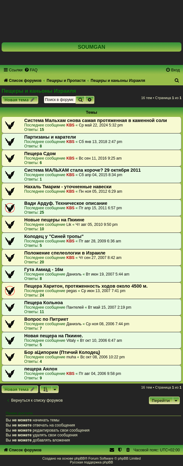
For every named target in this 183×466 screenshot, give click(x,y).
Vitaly (71, 340)
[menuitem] (31, 70)
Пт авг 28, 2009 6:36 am (100, 241)
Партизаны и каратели (50, 137)
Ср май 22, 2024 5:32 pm (101, 125)
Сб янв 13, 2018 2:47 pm (100, 142)
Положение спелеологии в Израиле (65, 252)
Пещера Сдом (40, 153)
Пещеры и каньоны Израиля (39, 91)
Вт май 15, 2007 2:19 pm (109, 307)
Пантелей (75, 307)
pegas (71, 291)
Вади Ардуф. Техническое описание (65, 203)
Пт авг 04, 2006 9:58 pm (100, 373)
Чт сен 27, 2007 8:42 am (100, 257)
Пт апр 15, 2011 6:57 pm (100, 208)
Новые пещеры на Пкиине (54, 219)
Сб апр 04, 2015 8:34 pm (100, 175)
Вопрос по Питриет (46, 319)
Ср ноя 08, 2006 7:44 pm (107, 324)
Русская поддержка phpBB (91, 462)
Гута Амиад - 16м (43, 269)
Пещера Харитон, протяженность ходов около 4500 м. (86, 286)
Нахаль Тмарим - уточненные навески (68, 186)
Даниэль (74, 274)
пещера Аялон (40, 368)
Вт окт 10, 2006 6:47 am (101, 340)
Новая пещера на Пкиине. (53, 335)
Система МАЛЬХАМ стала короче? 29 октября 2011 (82, 170)
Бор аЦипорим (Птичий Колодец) (62, 352)
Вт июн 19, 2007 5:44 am (107, 274)
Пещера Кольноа (43, 302)
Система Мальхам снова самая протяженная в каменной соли (95, 120)
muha (71, 357)
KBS (70, 125)
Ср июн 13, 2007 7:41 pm (103, 291)
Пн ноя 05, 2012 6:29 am (100, 191)
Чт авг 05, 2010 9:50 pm (97, 224)
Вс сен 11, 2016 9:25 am (100, 158)
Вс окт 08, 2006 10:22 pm (102, 357)
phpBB (79, 458)
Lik (68, 224)
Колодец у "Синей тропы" (54, 236)
